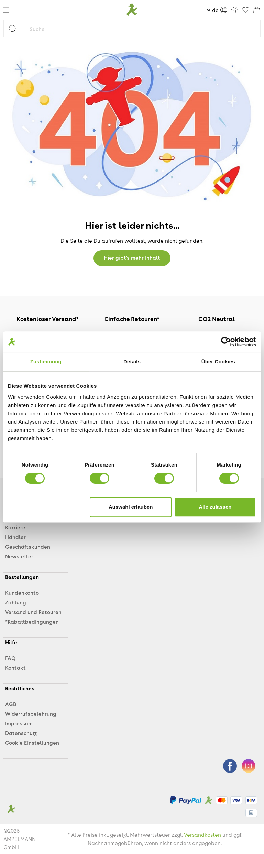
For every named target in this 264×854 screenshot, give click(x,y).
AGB (10, 704)
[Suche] (143, 28)
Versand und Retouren (33, 612)
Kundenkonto (22, 592)
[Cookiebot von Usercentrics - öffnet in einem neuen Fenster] (226, 342)
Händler (15, 537)
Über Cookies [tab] (218, 361)
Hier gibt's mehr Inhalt (132, 257)
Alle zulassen (215, 507)
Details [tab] (132, 361)
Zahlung (15, 602)
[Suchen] (15, 28)
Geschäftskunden (27, 546)
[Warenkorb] (256, 10)
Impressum (19, 723)
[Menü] (7, 10)
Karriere (15, 527)
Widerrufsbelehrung (30, 713)
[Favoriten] (245, 10)
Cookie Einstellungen (32, 742)
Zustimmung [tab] (46, 361)
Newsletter (19, 556)
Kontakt (15, 667)
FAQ (10, 658)
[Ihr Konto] (234, 10)
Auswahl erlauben (131, 507)
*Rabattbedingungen (32, 621)
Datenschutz (21, 733)
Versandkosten (202, 834)
